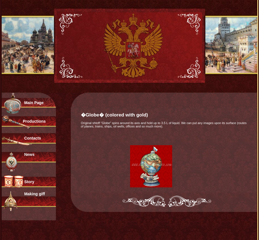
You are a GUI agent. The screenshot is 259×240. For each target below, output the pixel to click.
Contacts (32, 138)
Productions (34, 121)
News (29, 154)
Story (29, 182)
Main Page (34, 102)
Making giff (34, 194)
